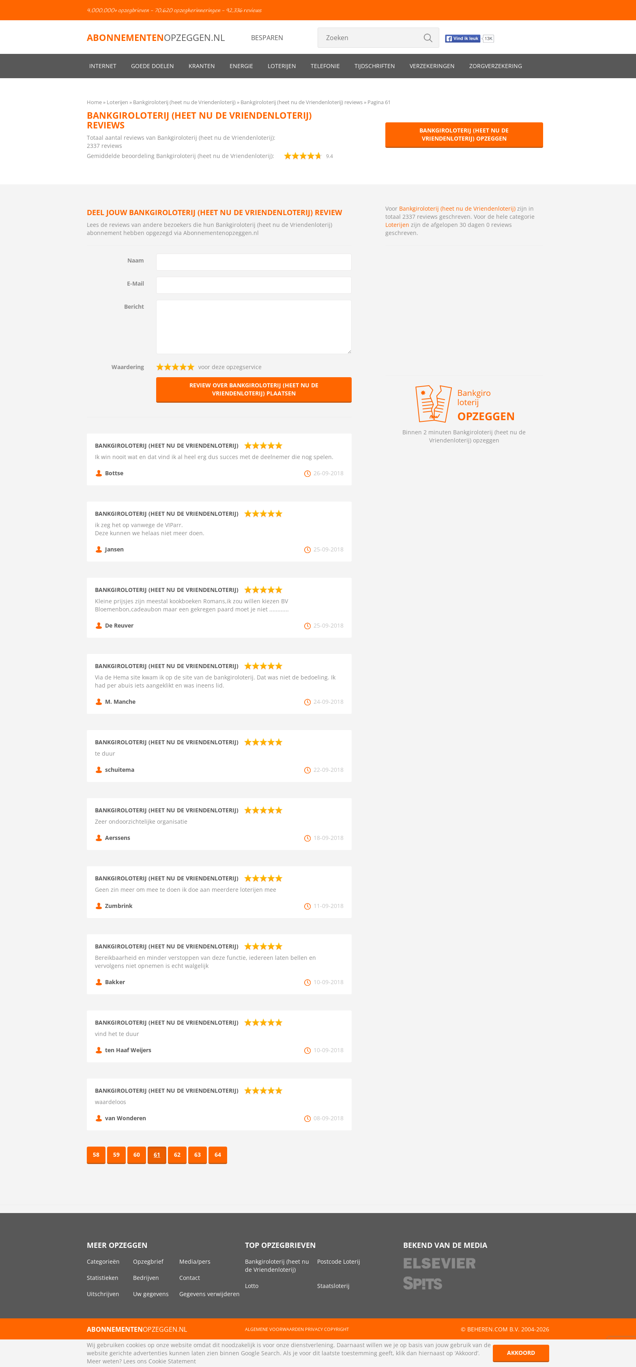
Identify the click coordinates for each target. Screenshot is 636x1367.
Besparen (267, 37)
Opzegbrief (148, 1261)
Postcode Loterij (338, 1261)
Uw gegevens (151, 1294)
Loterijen (282, 66)
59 (116, 1154)
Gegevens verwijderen (209, 1294)
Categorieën (103, 1261)
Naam (135, 260)
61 (157, 1154)
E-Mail (135, 283)
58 (96, 1154)
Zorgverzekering (495, 66)
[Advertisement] (464, 310)
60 (136, 1154)
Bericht (134, 306)
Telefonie (325, 66)
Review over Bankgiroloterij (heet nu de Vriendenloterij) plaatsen (253, 389)
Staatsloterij (333, 1286)
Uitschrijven (103, 1294)
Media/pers (195, 1261)
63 (197, 1154)
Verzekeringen (432, 66)
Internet (102, 66)
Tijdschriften (375, 66)
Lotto (251, 1286)
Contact (189, 1278)
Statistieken (102, 1278)
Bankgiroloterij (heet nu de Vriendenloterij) (457, 208)
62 (177, 1154)
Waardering (128, 367)
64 (218, 1154)
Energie (241, 66)
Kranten (202, 66)
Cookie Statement (172, 1361)
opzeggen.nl (156, 37)
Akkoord (521, 1352)
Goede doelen (152, 66)
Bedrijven (146, 1278)
